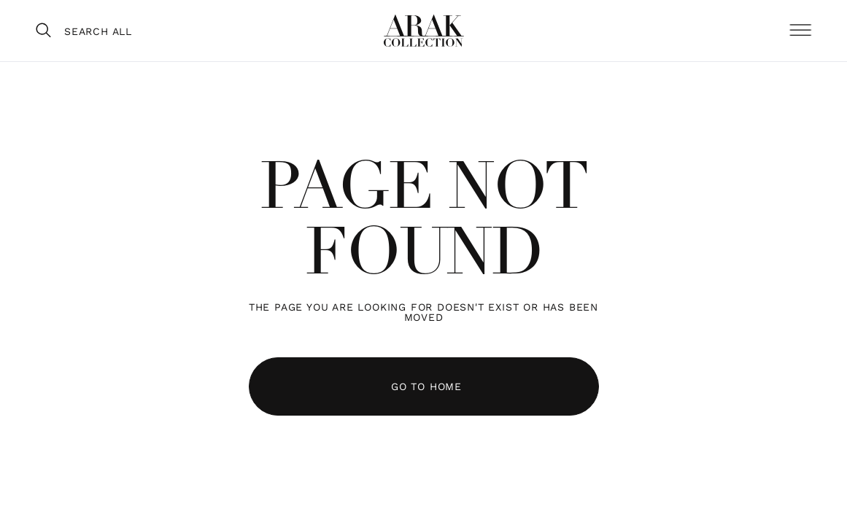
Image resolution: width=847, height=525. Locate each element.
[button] (800, 31)
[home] (424, 31)
